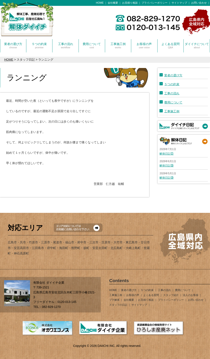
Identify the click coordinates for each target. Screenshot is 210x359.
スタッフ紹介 (171, 295)
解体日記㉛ (166, 153)
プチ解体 (114, 299)
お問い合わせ (199, 2)
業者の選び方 (13, 45)
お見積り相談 (130, 2)
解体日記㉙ (166, 177)
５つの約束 (39, 45)
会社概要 (113, 2)
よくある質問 (170, 45)
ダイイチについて (197, 45)
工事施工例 (118, 45)
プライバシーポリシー (154, 2)
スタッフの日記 (118, 304)
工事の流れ (65, 45)
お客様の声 (144, 45)
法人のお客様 (190, 295)
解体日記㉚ (166, 165)
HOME (100, 2)
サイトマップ (179, 2)
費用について (92, 45)
